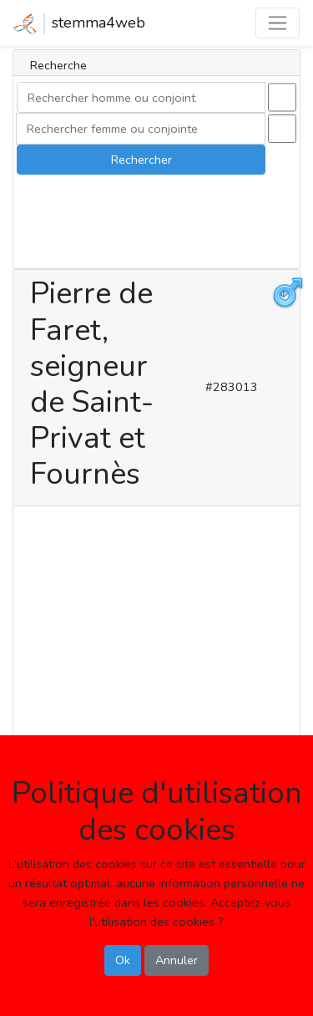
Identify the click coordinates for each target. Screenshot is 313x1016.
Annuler (176, 960)
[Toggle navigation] (277, 23)
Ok (122, 960)
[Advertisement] (156, 669)
